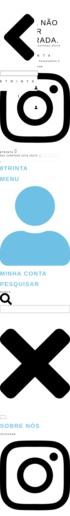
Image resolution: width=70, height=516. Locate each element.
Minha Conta (23, 273)
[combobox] (35, 309)
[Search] (3, 417)
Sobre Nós (20, 426)
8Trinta (14, 168)
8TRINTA (18, 81)
